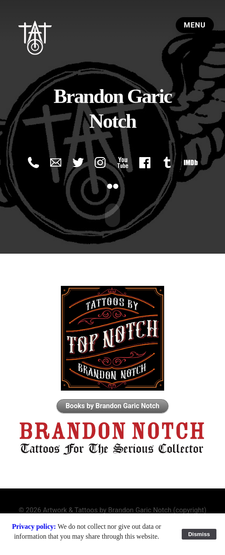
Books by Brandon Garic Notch (112, 405)
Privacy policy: (35, 526)
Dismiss (199, 534)
